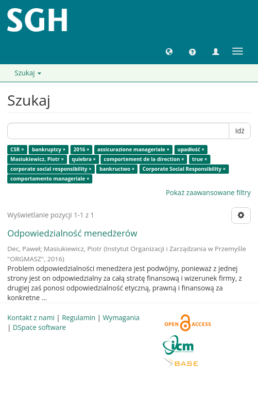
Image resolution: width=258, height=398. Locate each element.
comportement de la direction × (144, 159)
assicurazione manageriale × (133, 149)
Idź (239, 130)
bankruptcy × (49, 149)
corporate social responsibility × (50, 168)
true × (199, 159)
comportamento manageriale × (49, 178)
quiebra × (84, 159)
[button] (169, 51)
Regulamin (78, 317)
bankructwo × (117, 168)
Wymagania (121, 317)
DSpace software (39, 327)
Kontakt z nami (30, 317)
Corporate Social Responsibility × (183, 168)
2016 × (81, 149)
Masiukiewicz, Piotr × (37, 159)
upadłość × (191, 149)
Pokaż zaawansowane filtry (208, 192)
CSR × (17, 149)
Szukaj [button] (28, 72)
